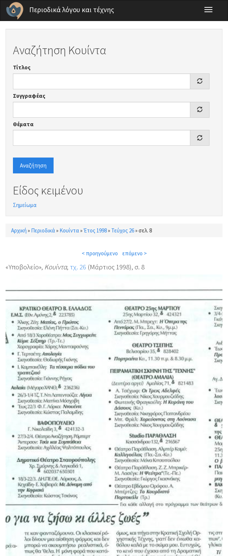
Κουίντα (69, 230)
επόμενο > (134, 253)
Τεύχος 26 (122, 230)
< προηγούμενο (100, 253)
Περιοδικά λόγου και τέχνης (71, 9)
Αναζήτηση (33, 165)
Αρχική (19, 230)
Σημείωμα (25, 204)
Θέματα (23, 124)
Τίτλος (22, 67)
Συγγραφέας (29, 95)
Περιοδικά (43, 230)
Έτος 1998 (95, 230)
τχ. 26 (78, 266)
